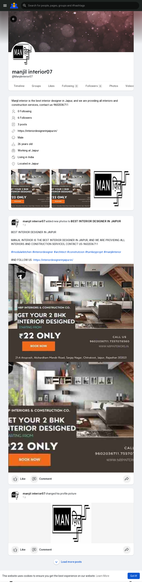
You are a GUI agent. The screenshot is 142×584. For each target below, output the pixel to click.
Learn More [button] (102, 575)
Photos (113, 85)
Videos (130, 85)
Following (70, 86)
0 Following (24, 111)
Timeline (19, 85)
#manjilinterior (112, 252)
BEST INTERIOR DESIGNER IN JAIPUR (96, 221)
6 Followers (25, 117)
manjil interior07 (34, 221)
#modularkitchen (21, 252)
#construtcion (75, 252)
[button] (80, 5)
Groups (36, 85)
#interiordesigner (42, 252)
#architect (60, 252)
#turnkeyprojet (94, 252)
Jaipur (35, 150)
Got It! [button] (133, 575)
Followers (94, 86)
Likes (51, 85)
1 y (24, 225)
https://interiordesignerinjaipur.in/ (37, 131)
